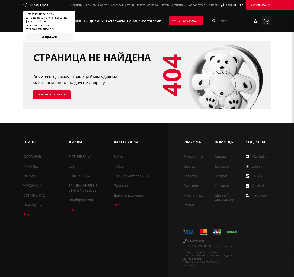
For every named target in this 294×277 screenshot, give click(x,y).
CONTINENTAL (34, 195)
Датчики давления (128, 195)
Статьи (129, 5)
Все (26, 214)
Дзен (253, 166)
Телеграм (256, 195)
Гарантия (117, 5)
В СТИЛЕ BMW (80, 156)
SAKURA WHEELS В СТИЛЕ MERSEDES (83, 187)
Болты (119, 156)
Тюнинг (133, 21)
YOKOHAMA (32, 185)
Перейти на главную (52, 94)
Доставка (153, 5)
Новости (103, 5)
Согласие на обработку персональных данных (209, 255)
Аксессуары (115, 21)
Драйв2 (255, 185)
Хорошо (49, 37)
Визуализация (186, 20)
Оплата (140, 5)
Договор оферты (192, 258)
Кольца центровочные (132, 176)
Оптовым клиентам (173, 5)
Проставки (122, 185)
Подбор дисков (81, 200)
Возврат (221, 176)
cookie (39, 21)
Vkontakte (257, 156)
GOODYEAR (32, 156)
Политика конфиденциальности (201, 252)
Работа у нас (193, 195)
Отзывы (91, 5)
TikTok (254, 176)
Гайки (118, 166)
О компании (76, 5)
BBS (72, 166)
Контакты (213, 5)
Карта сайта (189, 264)
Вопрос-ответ (196, 5)
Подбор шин (33, 205)
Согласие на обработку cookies (200, 261)
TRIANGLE (31, 166)
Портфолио (151, 21)
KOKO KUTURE (80, 176)
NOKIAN (29, 176)
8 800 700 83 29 (232, 5)
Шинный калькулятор (224, 197)
